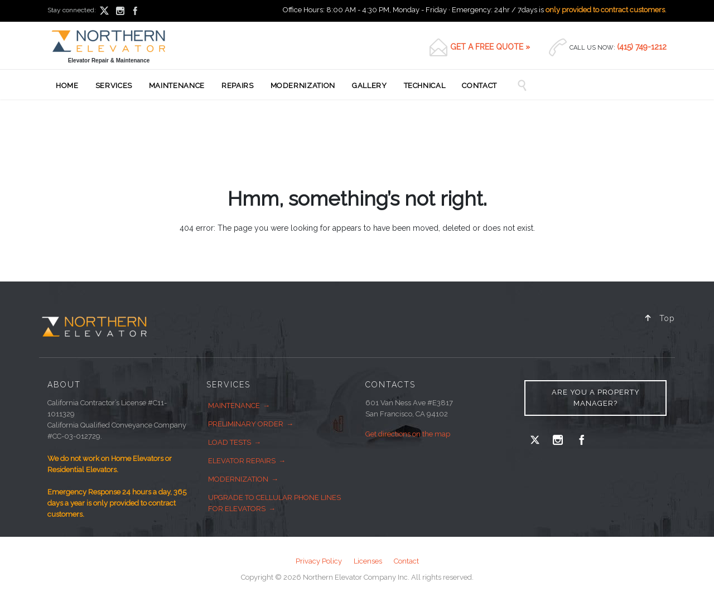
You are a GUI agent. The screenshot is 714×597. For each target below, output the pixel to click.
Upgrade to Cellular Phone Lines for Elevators (274, 503)
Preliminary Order (245, 424)
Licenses (368, 561)
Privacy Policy (319, 561)
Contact (406, 561)
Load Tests (229, 442)
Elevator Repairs (242, 461)
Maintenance (234, 405)
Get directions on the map (407, 434)
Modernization (238, 479)
